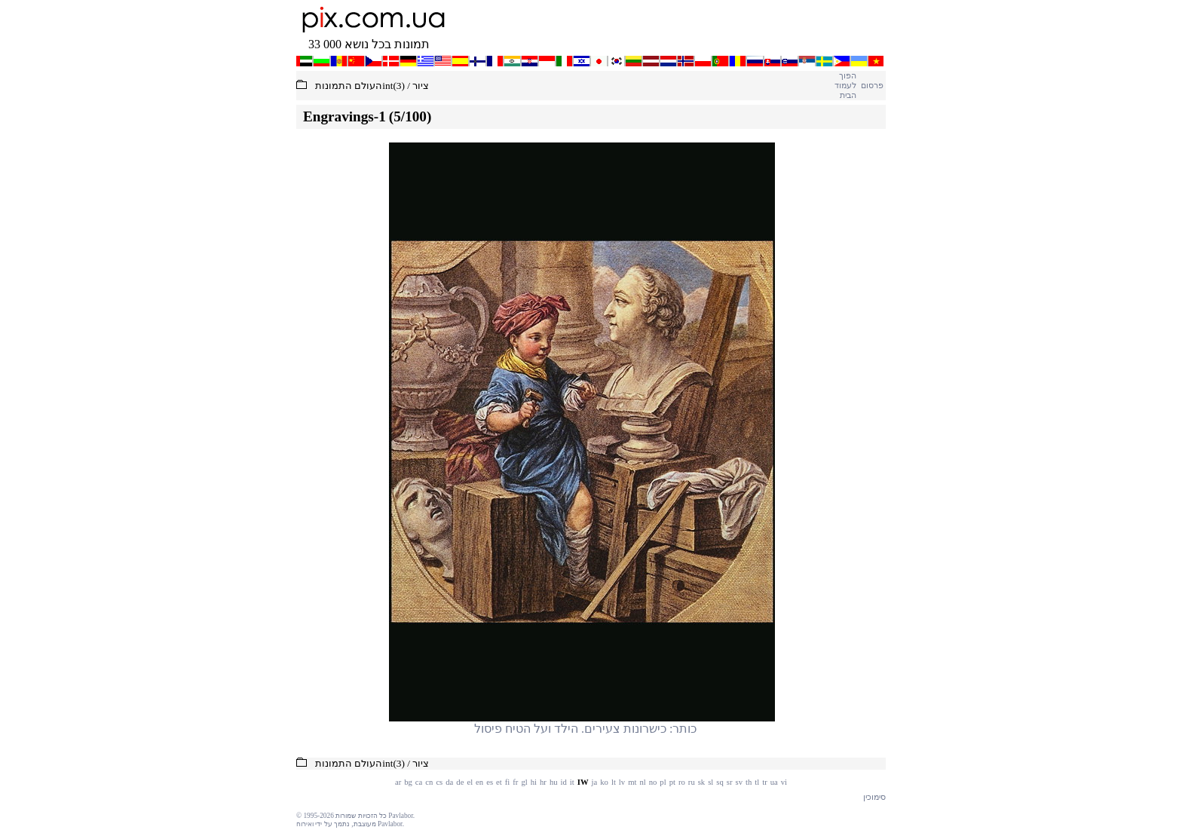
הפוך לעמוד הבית (845, 86)
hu (554, 782)
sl (710, 782)
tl (757, 782)
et (499, 782)
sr (730, 782)
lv (622, 782)
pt (672, 782)
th (749, 782)
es (489, 782)
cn (429, 782)
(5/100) (410, 116)
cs (439, 782)
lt (613, 782)
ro (681, 782)
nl (642, 782)
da (449, 782)
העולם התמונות (348, 85)
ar (398, 782)
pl (663, 782)
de (460, 782)
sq (719, 782)
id (564, 782)
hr (543, 782)
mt (632, 782)
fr (515, 782)
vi (784, 782)
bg (408, 782)
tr (764, 782)
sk (701, 782)
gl (524, 782)
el (470, 782)
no (653, 782)
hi (534, 782)
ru (691, 782)
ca (418, 782)
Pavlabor (400, 815)
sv (739, 782)
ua (774, 782)
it (572, 782)
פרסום (871, 85)
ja (595, 782)
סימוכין (874, 797)
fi (507, 782)
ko (604, 782)
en (479, 782)
